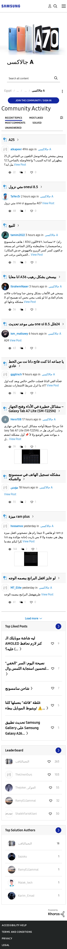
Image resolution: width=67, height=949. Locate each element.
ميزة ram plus (19, 516)
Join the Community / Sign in (33, 100)
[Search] (33, 78)
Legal (5, 945)
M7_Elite (16, 587)
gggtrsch (16, 374)
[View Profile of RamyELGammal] (25, 800)
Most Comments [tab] (15, 122)
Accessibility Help (14, 925)
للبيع (12, 225)
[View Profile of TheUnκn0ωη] (23, 774)
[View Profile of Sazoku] (22, 856)
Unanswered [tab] (13, 127)
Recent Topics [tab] (13, 117)
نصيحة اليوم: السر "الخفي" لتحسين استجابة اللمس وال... (27, 666)
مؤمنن (14, 487)
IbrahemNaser (20, 286)
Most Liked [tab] (36, 117)
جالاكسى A (44, 149)
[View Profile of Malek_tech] (25, 882)
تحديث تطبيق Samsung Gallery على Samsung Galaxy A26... (22, 728)
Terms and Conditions (17, 931)
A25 (12, 140)
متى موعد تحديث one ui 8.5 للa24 (34, 324)
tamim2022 (18, 235)
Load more (31, 618)
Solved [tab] (37, 122)
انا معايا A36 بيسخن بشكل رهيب (32, 277)
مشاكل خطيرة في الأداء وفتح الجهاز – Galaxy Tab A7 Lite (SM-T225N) (36, 408)
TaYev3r (15, 196)
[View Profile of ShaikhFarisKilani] (26, 813)
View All (34, 626)
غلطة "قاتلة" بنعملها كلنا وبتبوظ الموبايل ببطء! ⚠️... (25, 705)
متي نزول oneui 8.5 (23, 187)
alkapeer (16, 149)
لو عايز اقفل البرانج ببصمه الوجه (32, 578)
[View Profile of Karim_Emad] (26, 895)
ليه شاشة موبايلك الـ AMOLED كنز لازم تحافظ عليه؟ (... (23, 643)
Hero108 (16, 419)
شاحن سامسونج (17, 688)
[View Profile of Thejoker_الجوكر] (25, 787)
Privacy (7, 938)
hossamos (17, 526)
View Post (20, 164)
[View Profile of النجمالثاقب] (22, 761)
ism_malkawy (19, 333)
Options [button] (56, 91)
